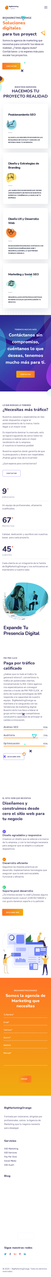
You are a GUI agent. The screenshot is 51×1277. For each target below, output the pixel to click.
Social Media (10, 1161)
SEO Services (10, 1152)
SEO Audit (9, 1165)
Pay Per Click (10, 1157)
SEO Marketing (11, 1148)
